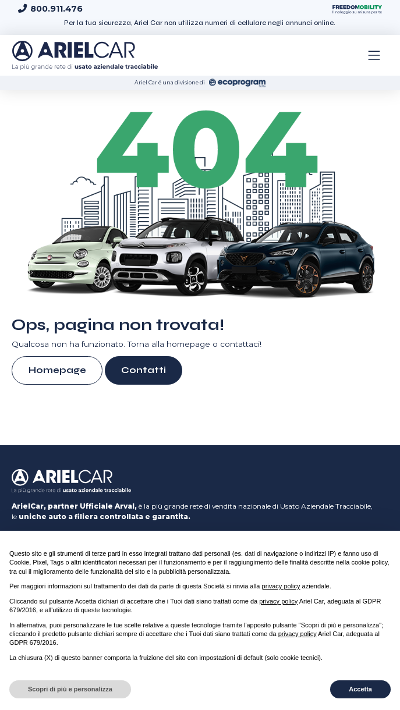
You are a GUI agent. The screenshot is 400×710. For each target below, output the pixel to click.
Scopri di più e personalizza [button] (70, 689)
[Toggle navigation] (374, 55)
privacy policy (281, 586)
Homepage (57, 370)
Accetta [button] (360, 689)
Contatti (143, 370)
